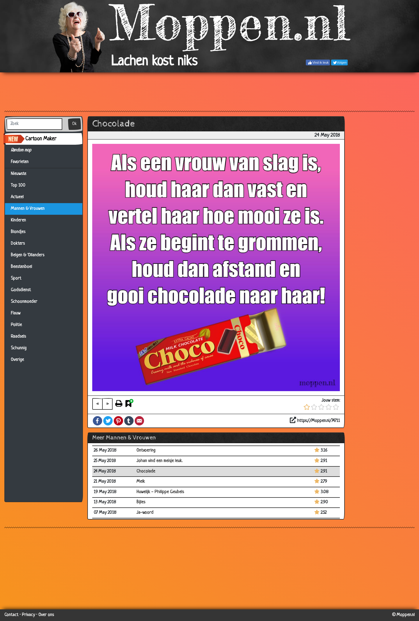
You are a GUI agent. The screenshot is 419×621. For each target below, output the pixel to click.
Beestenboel (21, 266)
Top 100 (18, 185)
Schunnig (18, 348)
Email (139, 420)
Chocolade (145, 471)
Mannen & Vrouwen (28, 208)
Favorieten (23, 162)
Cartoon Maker (40, 139)
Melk (140, 481)
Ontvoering (145, 450)
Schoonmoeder (24, 301)
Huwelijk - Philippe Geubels (160, 492)
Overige (17, 359)
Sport (16, 278)
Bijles (140, 502)
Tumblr (129, 420)
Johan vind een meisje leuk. (159, 461)
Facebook (97, 420)
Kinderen (18, 220)
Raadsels (18, 336)
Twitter (108, 420)
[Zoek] (34, 124)
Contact (11, 615)
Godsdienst (21, 290)
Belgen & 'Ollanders (27, 255)
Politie (16, 325)
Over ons (46, 615)
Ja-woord (144, 512)
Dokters (18, 243)
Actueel (17, 197)
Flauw (15, 313)
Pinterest (118, 420)
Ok (74, 123)
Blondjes (18, 232)
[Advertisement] (209, 91)
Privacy (28, 615)
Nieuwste (18, 173)
